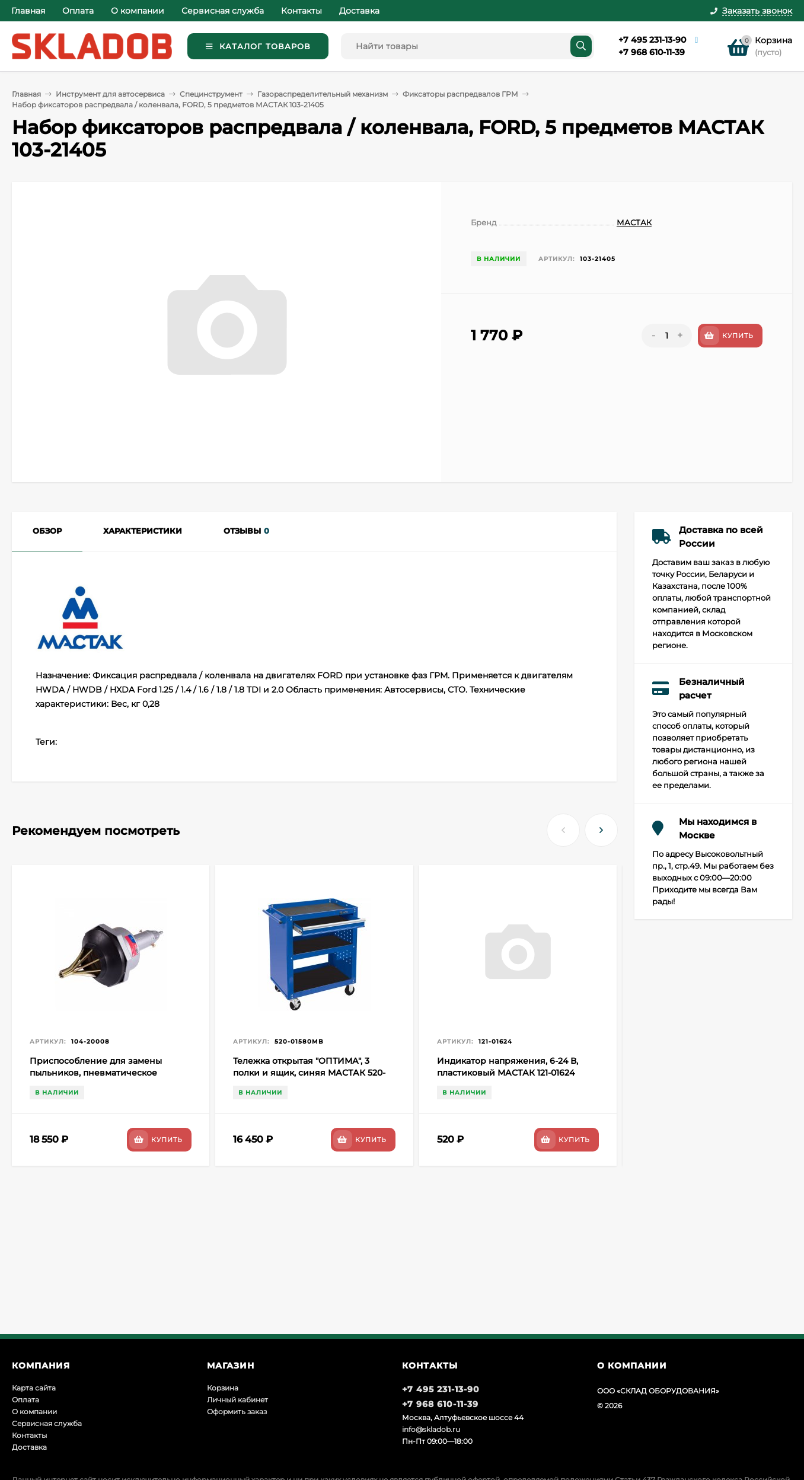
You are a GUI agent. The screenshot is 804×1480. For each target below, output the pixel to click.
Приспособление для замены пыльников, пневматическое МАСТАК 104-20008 (96, 1072)
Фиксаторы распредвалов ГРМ (460, 94)
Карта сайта (34, 1387)
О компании (137, 10)
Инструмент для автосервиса (110, 94)
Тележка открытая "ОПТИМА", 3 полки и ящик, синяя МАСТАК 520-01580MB (309, 1072)
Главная (28, 10)
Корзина (222, 1387)
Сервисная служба (222, 10)
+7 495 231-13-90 (652, 39)
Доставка (359, 10)
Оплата (78, 10)
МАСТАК (634, 222)
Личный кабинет (237, 1399)
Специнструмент (211, 94)
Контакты (301, 10)
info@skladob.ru (431, 1429)
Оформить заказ (237, 1411)
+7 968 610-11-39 (651, 52)
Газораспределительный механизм (322, 94)
